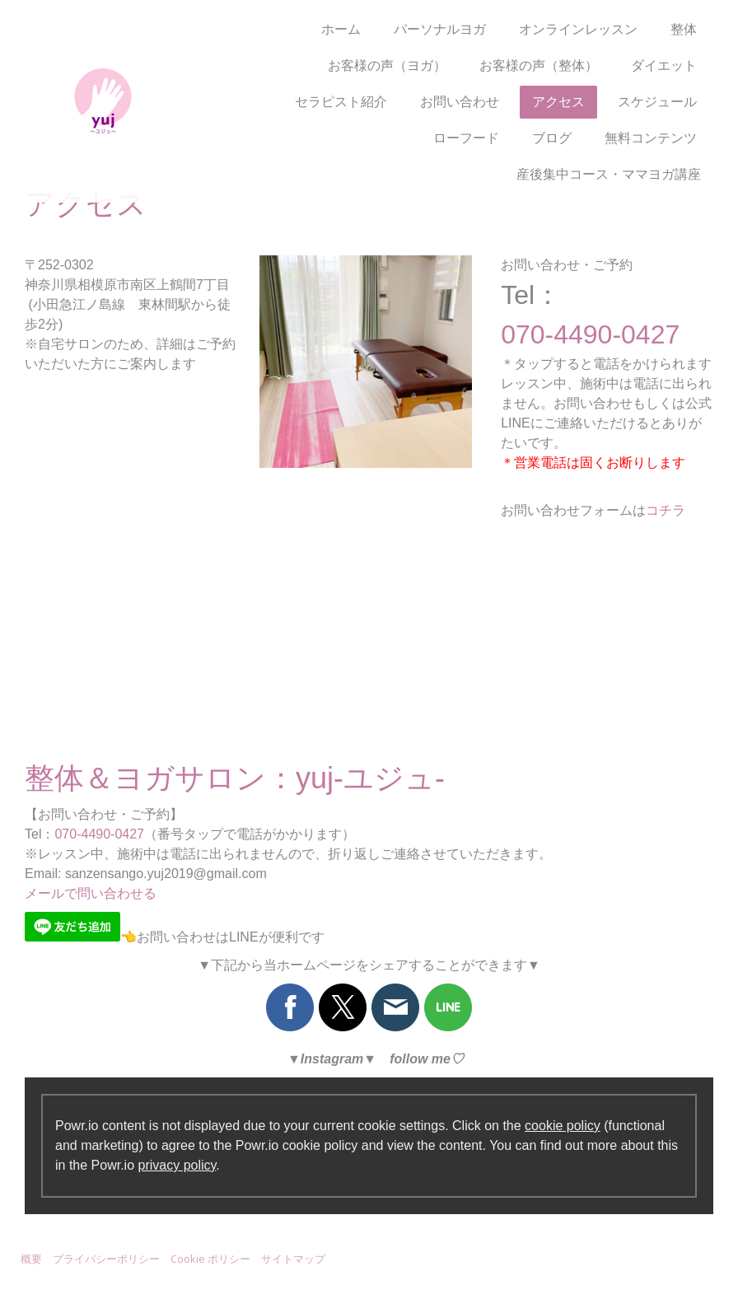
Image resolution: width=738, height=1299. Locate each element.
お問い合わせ (459, 102)
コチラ (665, 510)
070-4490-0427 (99, 834)
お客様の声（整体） (538, 65)
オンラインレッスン (578, 29)
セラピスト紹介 (341, 102)
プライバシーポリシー (106, 1258)
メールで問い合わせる (90, 893)
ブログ (552, 138)
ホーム (341, 29)
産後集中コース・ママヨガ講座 (608, 174)
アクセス (558, 102)
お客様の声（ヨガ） (387, 65)
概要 (31, 1258)
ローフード (466, 138)
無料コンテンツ (651, 138)
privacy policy (177, 1165)
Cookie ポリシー (210, 1258)
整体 (683, 29)
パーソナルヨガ (440, 29)
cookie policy (562, 1126)
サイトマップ (293, 1258)
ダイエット (664, 65)
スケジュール (657, 102)
